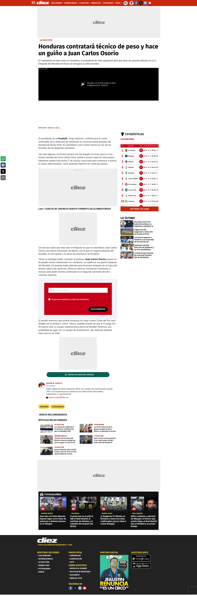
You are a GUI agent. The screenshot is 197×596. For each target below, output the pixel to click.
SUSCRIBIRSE (98, 309)
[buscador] (126, 3)
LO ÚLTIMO (127, 218)
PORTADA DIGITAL (109, 552)
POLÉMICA (75, 513)
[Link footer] (47, 540)
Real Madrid (137, 513)
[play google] (145, 558)
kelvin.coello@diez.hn (57, 397)
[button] (3, 158)
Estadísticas (134, 134)
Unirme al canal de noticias (81, 375)
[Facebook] (71, 588)
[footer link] (98, 546)
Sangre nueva (47, 513)
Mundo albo (107, 513)
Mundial (44, 406)
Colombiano (58, 406)
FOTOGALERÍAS (52, 494)
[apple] (145, 565)
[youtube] (85, 588)
